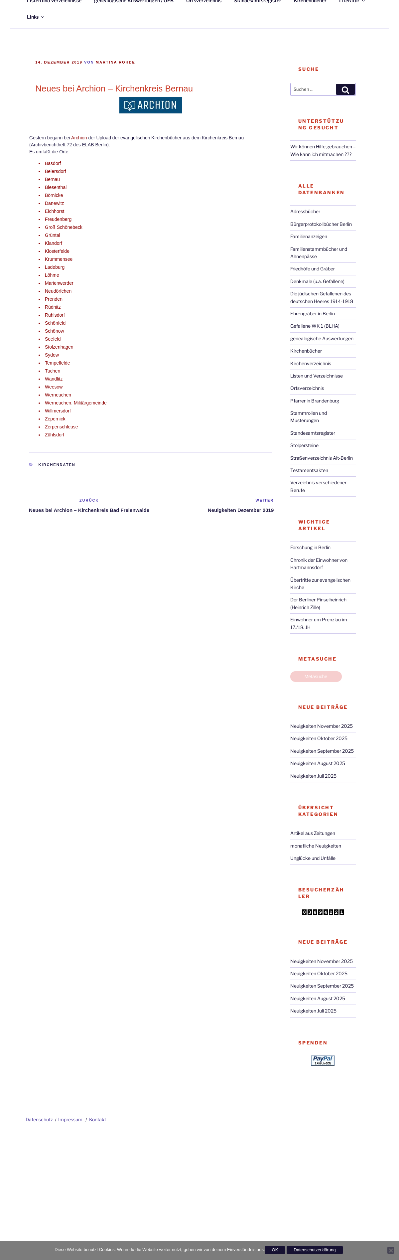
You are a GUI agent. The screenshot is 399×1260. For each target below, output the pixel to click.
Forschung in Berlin (310, 547)
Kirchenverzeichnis (310, 363)
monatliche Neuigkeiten (315, 846)
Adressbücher (305, 211)
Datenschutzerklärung (314, 1249)
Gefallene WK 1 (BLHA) (314, 326)
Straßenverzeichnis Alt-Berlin (321, 458)
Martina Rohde (115, 62)
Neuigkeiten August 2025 (317, 763)
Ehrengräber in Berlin (312, 313)
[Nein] (390, 1250)
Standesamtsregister (312, 433)
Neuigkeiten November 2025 (321, 726)
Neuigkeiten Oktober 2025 (318, 738)
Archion (79, 137)
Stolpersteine (304, 445)
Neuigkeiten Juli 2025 (313, 776)
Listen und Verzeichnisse (316, 376)
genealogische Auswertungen (321, 338)
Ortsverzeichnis (307, 388)
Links (36, 17)
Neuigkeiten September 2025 (322, 751)
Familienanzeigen (308, 236)
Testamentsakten (309, 470)
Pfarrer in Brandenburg (314, 400)
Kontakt (97, 1119)
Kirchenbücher (306, 351)
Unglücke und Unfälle (312, 858)
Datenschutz (39, 1119)
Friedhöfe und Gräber (312, 268)
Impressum (70, 1119)
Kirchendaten (57, 465)
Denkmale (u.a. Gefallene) (317, 281)
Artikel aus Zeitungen (312, 833)
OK (275, 1249)
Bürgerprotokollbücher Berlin (321, 224)
